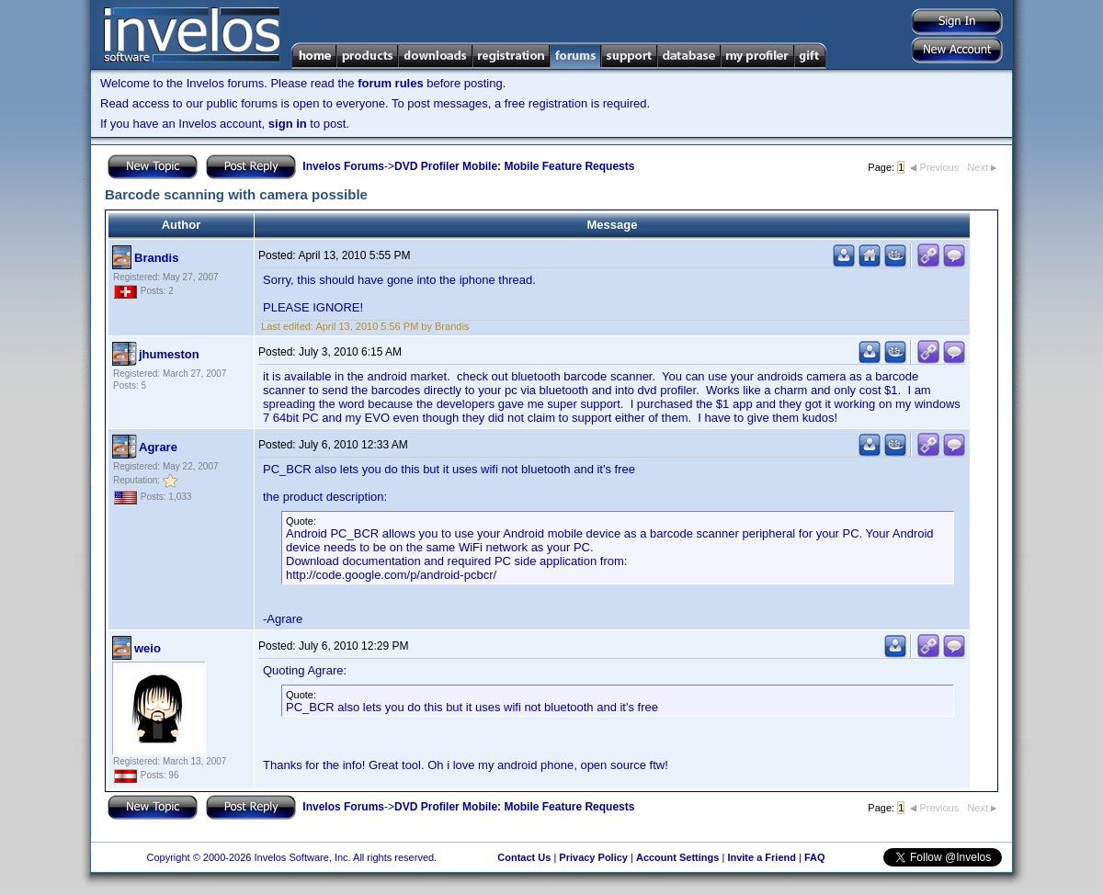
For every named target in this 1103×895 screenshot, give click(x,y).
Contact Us (524, 857)
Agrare (158, 447)
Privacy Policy (593, 857)
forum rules (391, 83)
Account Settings (677, 857)
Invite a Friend (761, 857)
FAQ (814, 857)
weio (147, 648)
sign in (287, 123)
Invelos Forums (343, 166)
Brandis (156, 258)
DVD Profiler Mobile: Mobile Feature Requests (514, 166)
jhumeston (169, 354)
